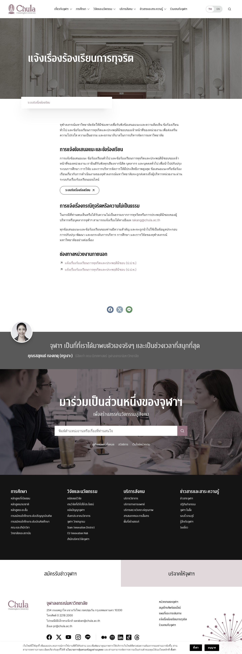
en (218, 9)
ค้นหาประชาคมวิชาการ (78, 516)
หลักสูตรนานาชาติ (20, 504)
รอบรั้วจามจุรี (187, 516)
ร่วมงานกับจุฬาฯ (178, 9)
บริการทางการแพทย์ (134, 504)
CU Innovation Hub (77, 533)
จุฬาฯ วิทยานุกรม (76, 522)
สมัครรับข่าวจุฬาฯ (60, 574)
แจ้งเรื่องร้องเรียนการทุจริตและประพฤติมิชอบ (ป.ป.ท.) (100, 269)
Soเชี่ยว (184, 528)
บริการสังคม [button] (125, 9)
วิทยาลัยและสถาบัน (21, 533)
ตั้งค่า (196, 650)
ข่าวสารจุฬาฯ (186, 499)
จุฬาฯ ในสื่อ (186, 510)
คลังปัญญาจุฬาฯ (76, 510)
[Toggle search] (229, 9)
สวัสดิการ (123, 444)
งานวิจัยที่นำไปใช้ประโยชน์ (80, 504)
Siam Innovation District (81, 528)
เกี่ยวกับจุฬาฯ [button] (61, 9)
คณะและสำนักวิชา (20, 528)
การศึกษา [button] (81, 9)
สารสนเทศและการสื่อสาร (136, 516)
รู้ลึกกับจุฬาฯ (186, 522)
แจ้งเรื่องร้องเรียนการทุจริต (173, 619)
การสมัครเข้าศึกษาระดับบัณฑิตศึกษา (30, 522)
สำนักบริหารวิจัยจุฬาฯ (78, 539)
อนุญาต (212, 650)
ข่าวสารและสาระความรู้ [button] (151, 9)
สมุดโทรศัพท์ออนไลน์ (170, 608)
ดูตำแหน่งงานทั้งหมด (103, 444)
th (210, 9)
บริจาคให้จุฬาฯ (181, 574)
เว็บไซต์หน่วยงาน (141, 444)
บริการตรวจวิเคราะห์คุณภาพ (138, 510)
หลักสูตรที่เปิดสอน (20, 499)
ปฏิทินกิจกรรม (188, 504)
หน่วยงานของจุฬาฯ (168, 602)
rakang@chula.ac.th (146, 220)
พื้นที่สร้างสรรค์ (131, 522)
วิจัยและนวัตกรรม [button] (102, 9)
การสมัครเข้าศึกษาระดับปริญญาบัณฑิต (31, 516)
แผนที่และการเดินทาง (170, 614)
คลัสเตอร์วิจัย (74, 499)
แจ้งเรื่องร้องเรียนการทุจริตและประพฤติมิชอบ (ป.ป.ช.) (100, 263)
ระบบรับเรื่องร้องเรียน (39, 103)
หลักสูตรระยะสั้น (19, 510)
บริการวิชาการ (131, 499)
